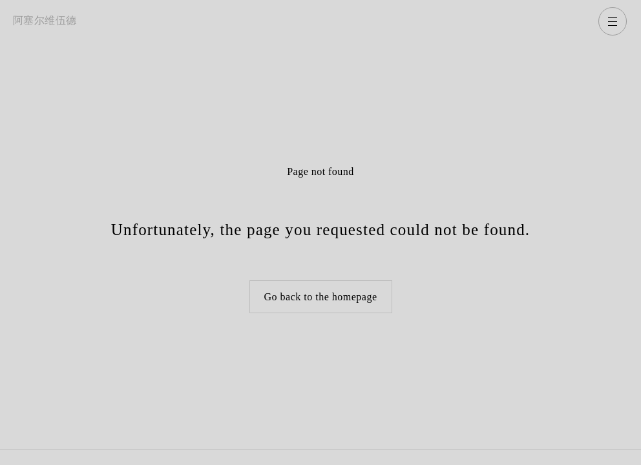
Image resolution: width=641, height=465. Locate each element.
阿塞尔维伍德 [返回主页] (45, 20)
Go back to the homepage (320, 296)
